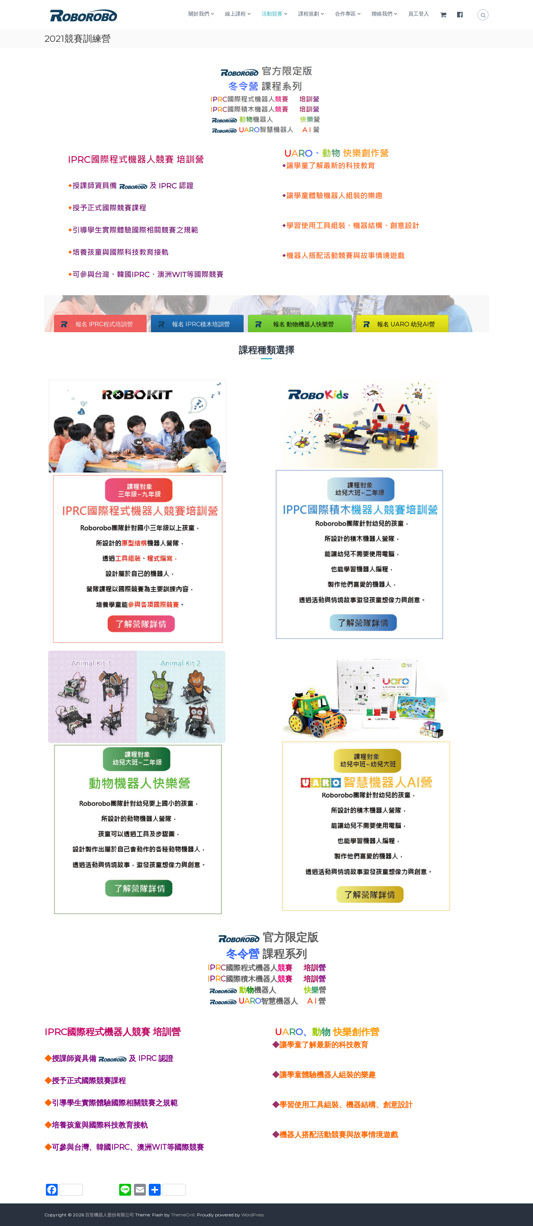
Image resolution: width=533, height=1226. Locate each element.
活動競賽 (272, 13)
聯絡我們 (382, 13)
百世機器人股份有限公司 (109, 1214)
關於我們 (198, 13)
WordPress (252, 1214)
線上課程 (235, 13)
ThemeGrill (183, 1214)
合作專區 (345, 13)
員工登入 (418, 13)
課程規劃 (308, 13)
